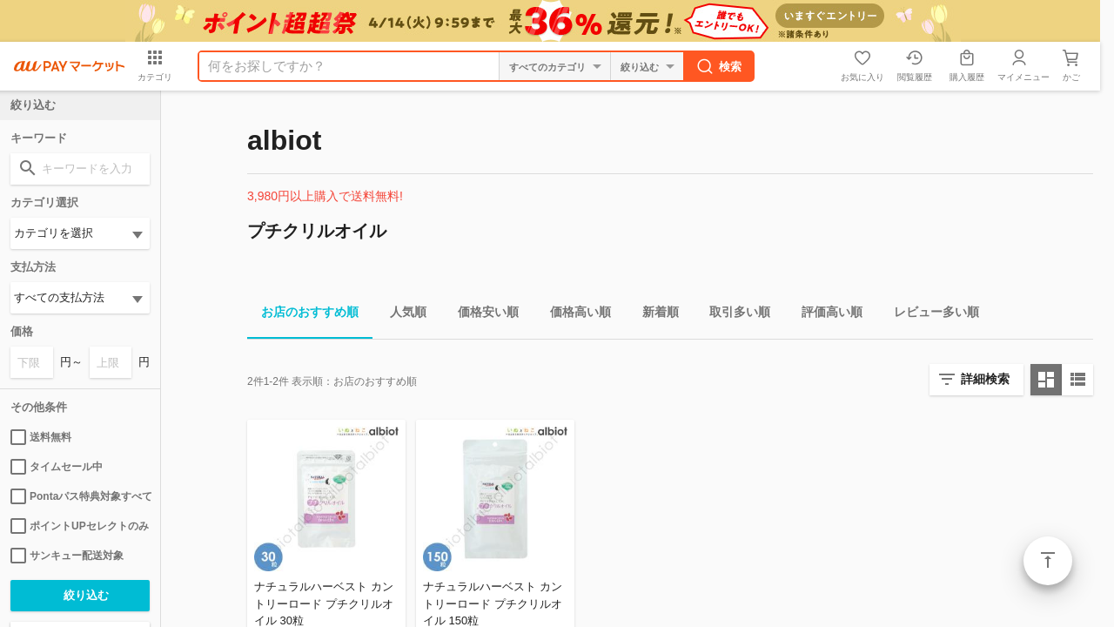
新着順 (653, 315)
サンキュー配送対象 (67, 555)
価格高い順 (573, 315)
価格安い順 (481, 315)
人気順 (401, 315)
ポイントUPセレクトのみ (79, 526)
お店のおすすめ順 (303, 315)
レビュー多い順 (929, 315)
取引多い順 (732, 315)
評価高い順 (825, 315)
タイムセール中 (56, 467)
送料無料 (40, 437)
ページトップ (1047, 560)
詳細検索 (985, 379)
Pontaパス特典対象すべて (80, 496)
